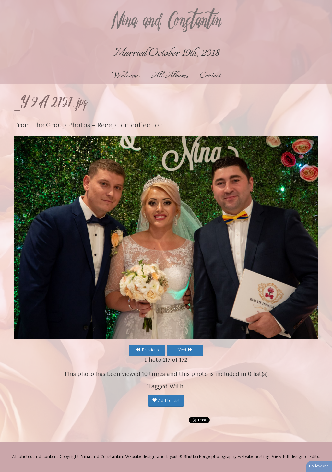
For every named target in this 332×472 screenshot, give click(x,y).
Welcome (125, 75)
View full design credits (295, 457)
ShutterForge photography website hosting (226, 457)
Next (185, 350)
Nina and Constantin (166, 21)
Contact (210, 75)
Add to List (166, 401)
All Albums (169, 75)
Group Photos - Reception (87, 126)
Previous (147, 350)
